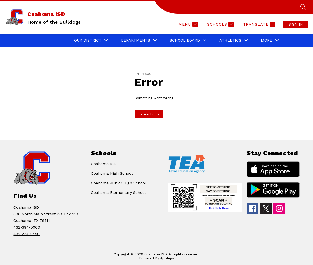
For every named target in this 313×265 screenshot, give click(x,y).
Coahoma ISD (103, 163)
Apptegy (167, 258)
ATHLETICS (230, 40)
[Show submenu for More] (266, 40)
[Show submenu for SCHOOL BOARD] (185, 40)
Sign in (295, 24)
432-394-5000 (26, 227)
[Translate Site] (258, 24)
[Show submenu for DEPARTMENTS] (135, 40)
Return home (149, 114)
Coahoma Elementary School (118, 192)
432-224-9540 (26, 233)
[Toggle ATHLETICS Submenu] (246, 40)
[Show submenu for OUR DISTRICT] (87, 40)
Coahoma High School (112, 173)
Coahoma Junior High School (118, 183)
